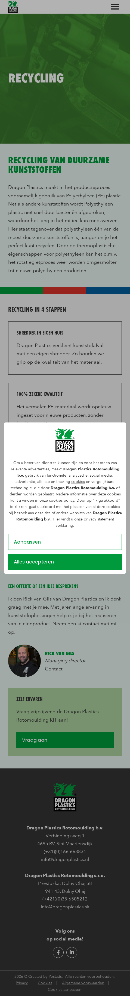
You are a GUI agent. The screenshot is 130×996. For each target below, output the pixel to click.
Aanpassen (27, 542)
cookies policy (61, 500)
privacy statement (99, 519)
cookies (78, 481)
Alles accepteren (34, 562)
